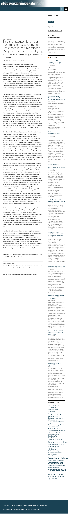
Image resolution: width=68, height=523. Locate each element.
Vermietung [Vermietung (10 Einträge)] (62, 465)
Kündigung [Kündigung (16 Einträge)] (52, 449)
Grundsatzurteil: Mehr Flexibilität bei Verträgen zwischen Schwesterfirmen (55, 62)
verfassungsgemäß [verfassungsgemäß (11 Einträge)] (53, 465)
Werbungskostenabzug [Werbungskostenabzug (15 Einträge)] (56, 476)
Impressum (20, 509)
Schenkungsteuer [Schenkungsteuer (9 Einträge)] (58, 452)
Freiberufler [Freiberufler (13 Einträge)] (61, 430)
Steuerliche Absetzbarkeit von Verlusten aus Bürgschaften (56, 266)
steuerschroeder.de (18, 60)
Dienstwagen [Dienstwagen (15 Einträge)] (52, 420)
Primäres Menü (66, 9)
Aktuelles (53, 57)
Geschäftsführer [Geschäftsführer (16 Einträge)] (54, 432)
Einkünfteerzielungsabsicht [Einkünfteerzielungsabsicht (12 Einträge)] (56, 425)
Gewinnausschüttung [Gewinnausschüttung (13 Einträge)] (55, 439)
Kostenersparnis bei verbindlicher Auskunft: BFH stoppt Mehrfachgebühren (55, 233)
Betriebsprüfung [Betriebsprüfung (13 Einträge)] (53, 418)
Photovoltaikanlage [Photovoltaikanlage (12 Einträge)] (54, 451)
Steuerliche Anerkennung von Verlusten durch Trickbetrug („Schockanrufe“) (56, 297)
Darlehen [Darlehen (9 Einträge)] (61, 418)
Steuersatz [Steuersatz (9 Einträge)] (50, 460)
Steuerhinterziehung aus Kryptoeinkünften (55, 364)
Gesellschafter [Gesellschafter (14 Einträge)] (53, 436)
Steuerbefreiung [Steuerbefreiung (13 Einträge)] (53, 456)
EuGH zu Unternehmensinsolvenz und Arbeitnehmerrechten (23, 273)
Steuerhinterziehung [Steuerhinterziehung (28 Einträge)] (58, 458)
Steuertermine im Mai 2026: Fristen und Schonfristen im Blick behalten (55, 332)
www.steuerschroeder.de (10, 509)
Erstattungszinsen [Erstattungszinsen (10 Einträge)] (52, 430)
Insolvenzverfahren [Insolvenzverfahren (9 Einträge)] (59, 444)
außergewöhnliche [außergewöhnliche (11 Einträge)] (53, 416)
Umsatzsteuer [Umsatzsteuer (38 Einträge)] (55, 462)
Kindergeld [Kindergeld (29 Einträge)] (53, 446)
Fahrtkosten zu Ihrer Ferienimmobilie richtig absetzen (54, 133)
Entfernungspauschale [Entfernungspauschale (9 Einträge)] (53, 426)
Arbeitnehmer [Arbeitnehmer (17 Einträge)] (53, 410)
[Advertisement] (23, 26)
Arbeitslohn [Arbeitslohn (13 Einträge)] (51, 411)
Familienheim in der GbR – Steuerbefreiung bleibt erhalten (56, 200)
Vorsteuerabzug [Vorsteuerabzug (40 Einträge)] (57, 469)
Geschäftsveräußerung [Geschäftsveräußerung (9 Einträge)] (53, 434)
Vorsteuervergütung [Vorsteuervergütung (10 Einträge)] (53, 472)
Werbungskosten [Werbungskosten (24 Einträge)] (55, 474)
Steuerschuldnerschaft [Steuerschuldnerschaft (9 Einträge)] (58, 460)
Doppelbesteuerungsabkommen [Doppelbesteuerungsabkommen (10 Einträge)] (56, 421)
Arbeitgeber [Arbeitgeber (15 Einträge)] (52, 407)
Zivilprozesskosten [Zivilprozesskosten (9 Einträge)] (52, 480)
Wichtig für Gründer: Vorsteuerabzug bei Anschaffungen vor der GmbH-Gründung (56, 166)
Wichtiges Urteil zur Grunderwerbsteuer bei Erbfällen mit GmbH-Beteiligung (56, 98)
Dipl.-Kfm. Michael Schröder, (32, 509)
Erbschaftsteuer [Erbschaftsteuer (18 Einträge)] (54, 428)
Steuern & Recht (8, 39)
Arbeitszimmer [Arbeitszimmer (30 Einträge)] (55, 414)
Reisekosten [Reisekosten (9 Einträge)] (51, 452)
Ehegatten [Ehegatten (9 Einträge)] (50, 423)
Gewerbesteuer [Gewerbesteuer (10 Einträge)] (52, 438)
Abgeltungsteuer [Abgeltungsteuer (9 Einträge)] (57, 405)
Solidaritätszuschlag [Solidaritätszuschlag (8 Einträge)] (52, 454)
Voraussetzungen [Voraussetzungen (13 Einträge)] (53, 467)
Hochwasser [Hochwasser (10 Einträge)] (51, 444)
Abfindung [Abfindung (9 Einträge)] (50, 405)
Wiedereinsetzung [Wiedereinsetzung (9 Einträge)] (52, 478)
